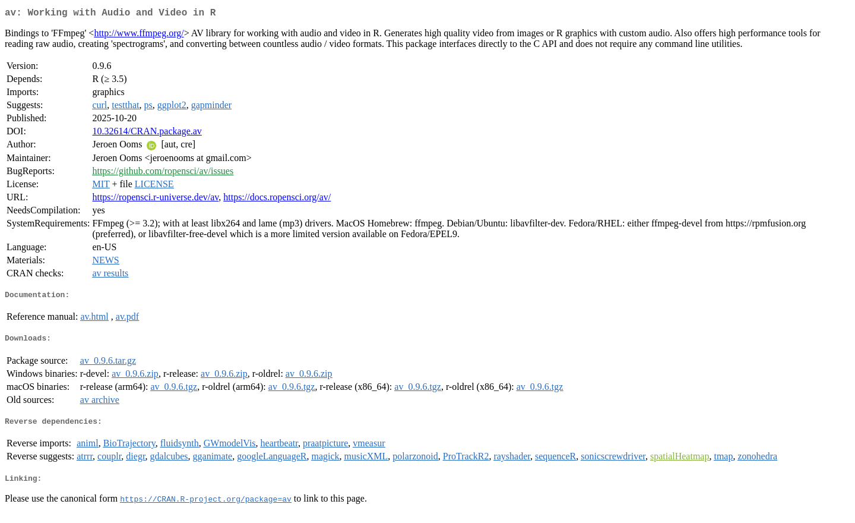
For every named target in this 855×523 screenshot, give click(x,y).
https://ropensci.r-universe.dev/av (155, 199)
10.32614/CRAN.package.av (146, 133)
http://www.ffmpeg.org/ (138, 35)
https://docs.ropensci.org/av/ (277, 199)
